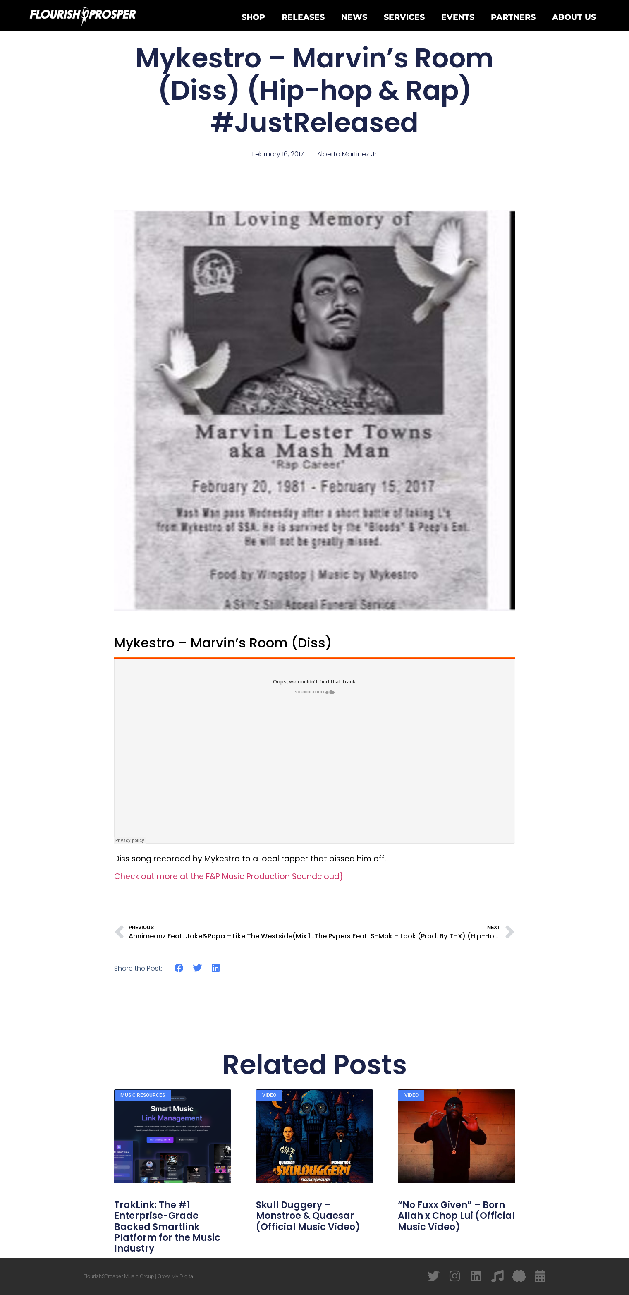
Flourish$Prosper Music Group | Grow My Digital (138, 1276)
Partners (513, 17)
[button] (179, 968)
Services (404, 17)
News (354, 17)
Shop (253, 17)
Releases (303, 17)
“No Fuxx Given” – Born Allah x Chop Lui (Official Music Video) (456, 1216)
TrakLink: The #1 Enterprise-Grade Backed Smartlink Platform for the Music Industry (167, 1227)
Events (457, 17)
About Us (574, 17)
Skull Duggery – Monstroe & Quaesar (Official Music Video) (308, 1216)
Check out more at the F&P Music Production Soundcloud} (228, 876)
